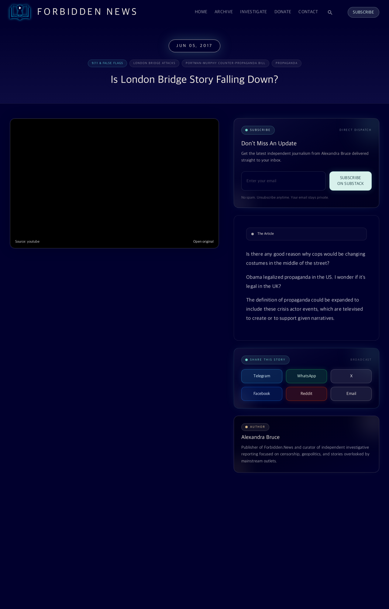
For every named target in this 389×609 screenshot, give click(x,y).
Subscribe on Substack (350, 180)
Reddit (306, 393)
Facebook (261, 393)
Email (351, 393)
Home (201, 12)
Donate (282, 12)
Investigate (253, 12)
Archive (224, 12)
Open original (203, 241)
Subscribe (363, 12)
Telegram (261, 376)
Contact (308, 12)
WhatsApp (306, 376)
